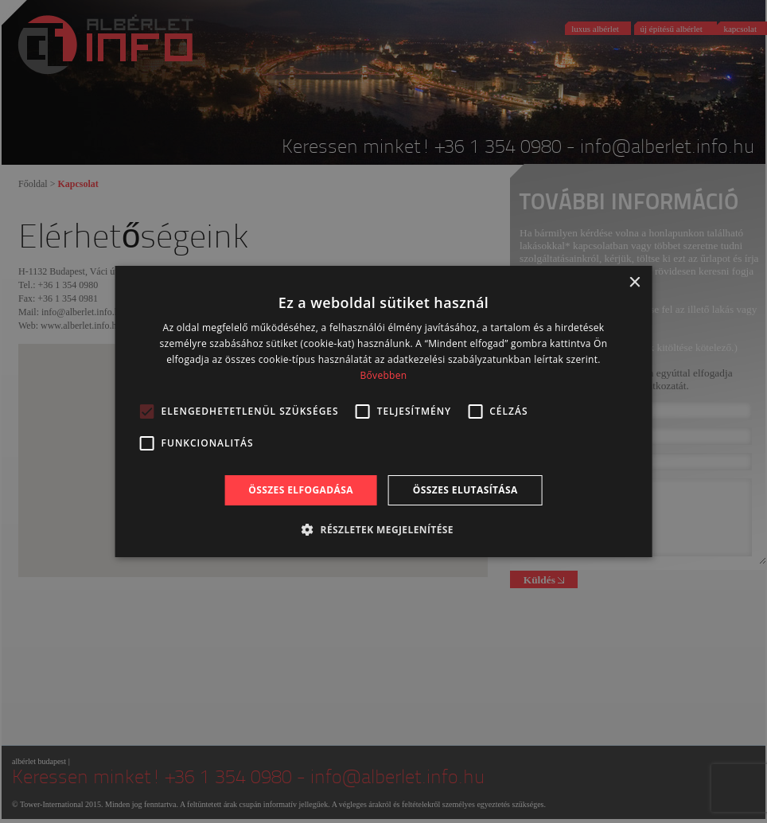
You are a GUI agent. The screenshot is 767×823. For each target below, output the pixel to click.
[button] (383, 529)
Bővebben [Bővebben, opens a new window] (383, 375)
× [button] (634, 283)
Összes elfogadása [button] (300, 490)
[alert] (383, 411)
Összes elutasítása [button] (465, 490)
